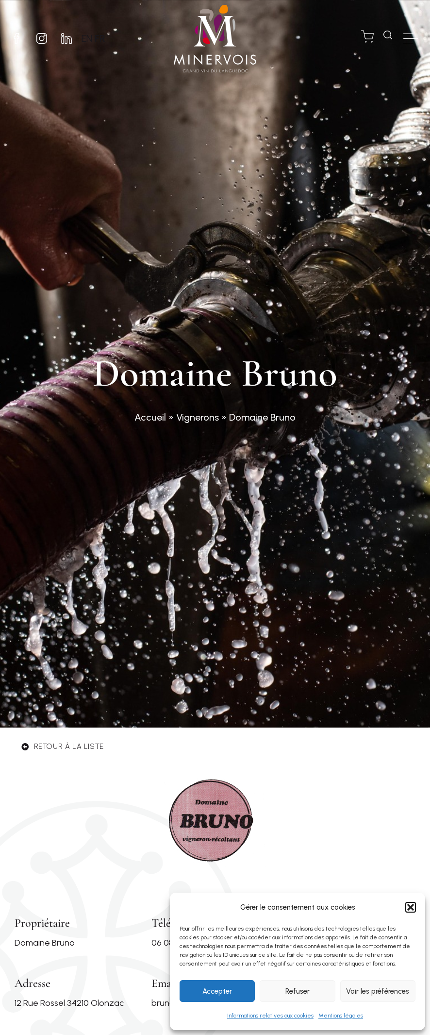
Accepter (217, 991)
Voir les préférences (377, 991)
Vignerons (197, 417)
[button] (410, 907)
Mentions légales (340, 1015)
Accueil (150, 417)
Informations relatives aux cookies (270, 1015)
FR (104, 38)
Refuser (297, 991)
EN (91, 38)
